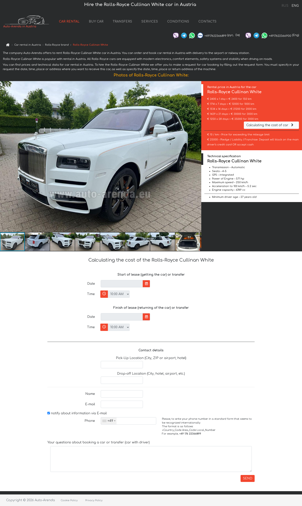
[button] (198, 157)
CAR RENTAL (69, 21)
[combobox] (109, 420)
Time (91, 294)
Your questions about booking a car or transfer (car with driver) (98, 442)
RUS (285, 6)
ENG (295, 6)
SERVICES (149, 21)
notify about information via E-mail (77, 413)
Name (90, 394)
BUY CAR (96, 21)
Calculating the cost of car (270, 125)
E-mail (90, 404)
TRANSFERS (122, 21)
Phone (90, 421)
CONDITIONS (178, 21)
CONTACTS (207, 21)
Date (91, 283)
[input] (122, 283)
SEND (247, 478)
